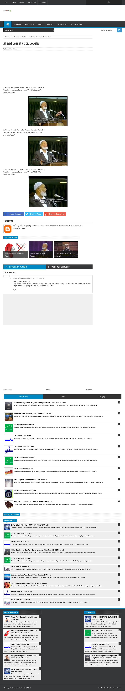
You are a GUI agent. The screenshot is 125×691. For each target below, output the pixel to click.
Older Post (89, 389)
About (14, 2)
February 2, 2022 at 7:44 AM (33, 278)
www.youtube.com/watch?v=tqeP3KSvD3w (25, 172)
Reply (14, 290)
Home (7, 2)
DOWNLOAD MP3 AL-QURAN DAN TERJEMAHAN (29, 525)
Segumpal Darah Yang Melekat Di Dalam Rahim (29, 583)
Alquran (17, 24)
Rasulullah (62, 24)
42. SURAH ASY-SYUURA (20, 600)
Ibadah (50, 24)
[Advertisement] (80, 13)
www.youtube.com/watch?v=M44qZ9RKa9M (26, 132)
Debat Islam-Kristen (11, 49)
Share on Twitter (33, 214)
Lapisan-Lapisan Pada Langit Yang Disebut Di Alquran (31, 575)
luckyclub (43, 286)
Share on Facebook (12, 214)
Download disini (9, 92)
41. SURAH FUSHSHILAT (20, 566)
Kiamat (40, 24)
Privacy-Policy (31, 2)
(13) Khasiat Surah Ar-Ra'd (21, 558)
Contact (21, 2)
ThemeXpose (117, 688)
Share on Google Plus (54, 214)
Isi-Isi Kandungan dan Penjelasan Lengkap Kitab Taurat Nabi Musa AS (37, 550)
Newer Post (7, 389)
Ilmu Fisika (29, 24)
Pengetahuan (76, 24)
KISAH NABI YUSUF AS (20, 542)
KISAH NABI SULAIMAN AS (21, 591)
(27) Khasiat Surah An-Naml (21, 533)
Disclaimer (42, 2)
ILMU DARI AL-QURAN (23, 688)
